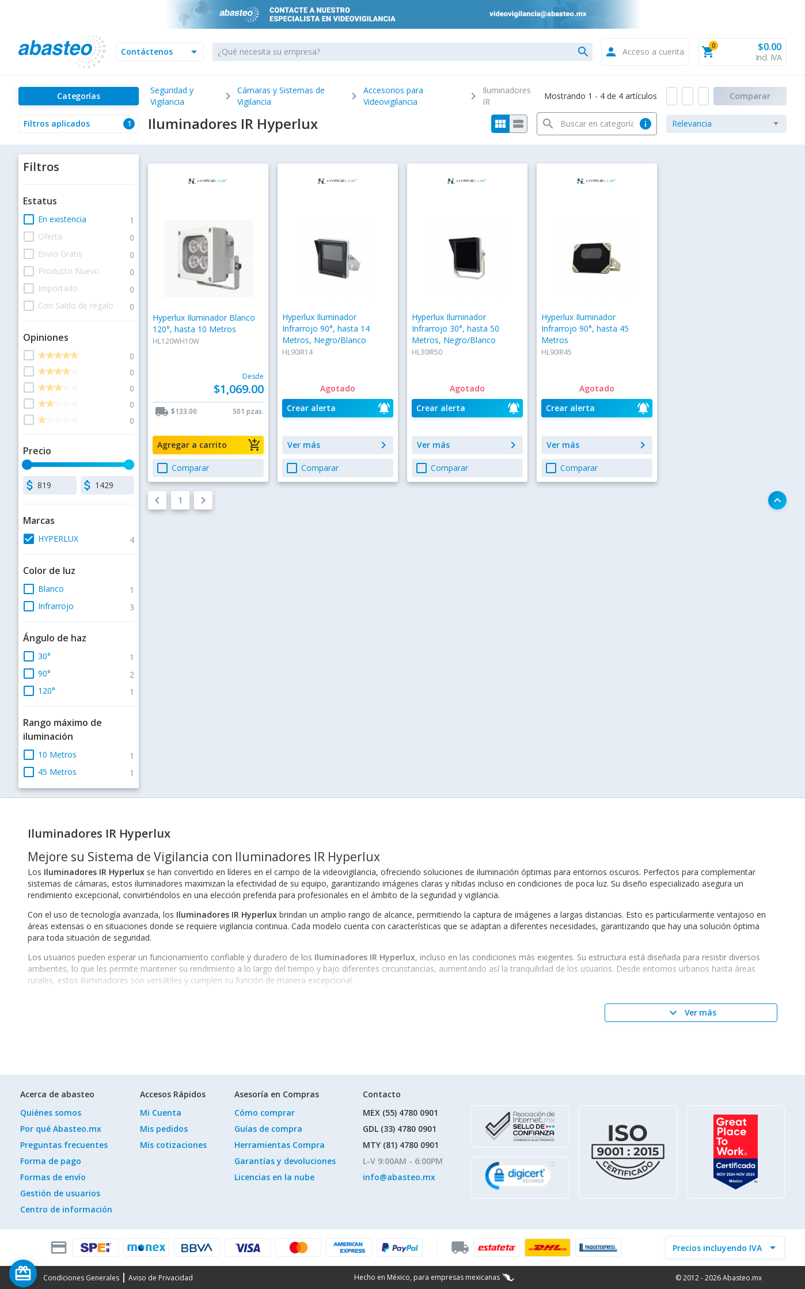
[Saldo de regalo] (58, 1273)
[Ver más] (691, 1012)
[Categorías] (78, 96)
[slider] (27, 464)
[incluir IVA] (718, 1247)
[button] (160, 52)
